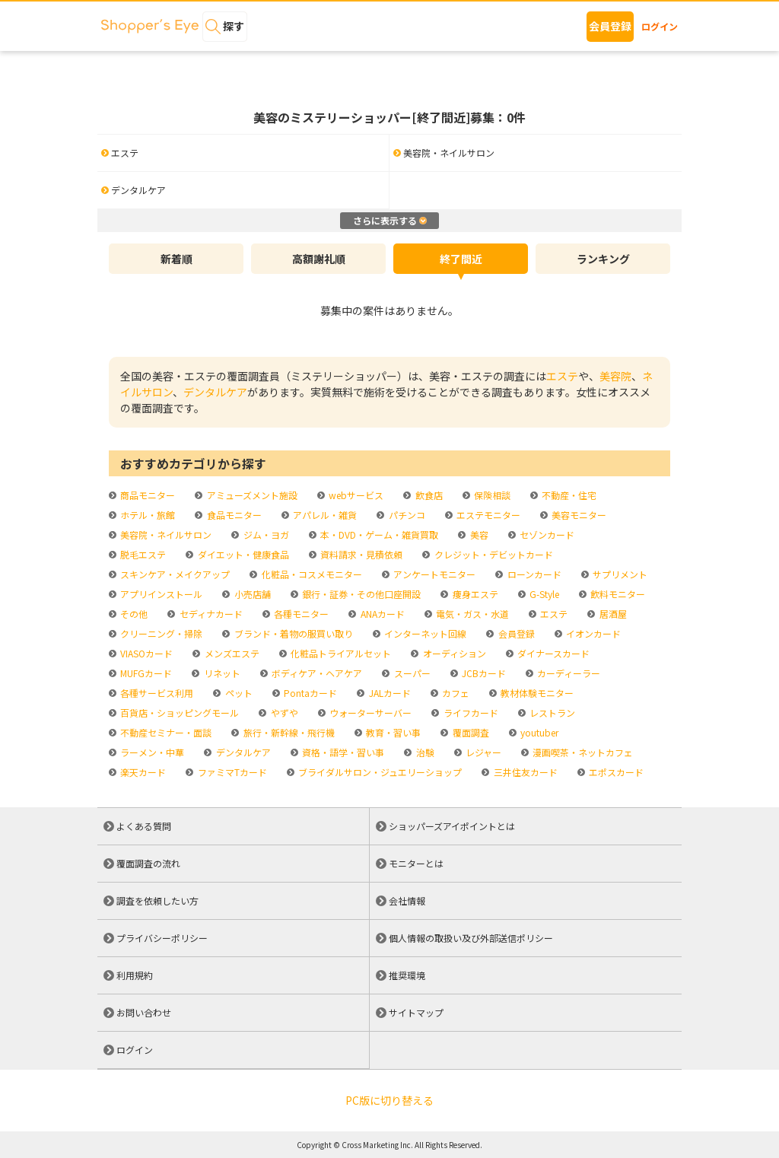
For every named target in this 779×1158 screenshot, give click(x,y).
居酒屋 (612, 613)
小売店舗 (251, 593)
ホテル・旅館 (146, 514)
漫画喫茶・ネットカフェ (581, 752)
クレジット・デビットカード (492, 554)
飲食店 (428, 494)
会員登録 (610, 25)
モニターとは (416, 863)
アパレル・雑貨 (324, 514)
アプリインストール (160, 593)
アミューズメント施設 (251, 494)
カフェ (454, 692)
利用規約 (134, 975)
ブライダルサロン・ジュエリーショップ (379, 771)
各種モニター (300, 613)
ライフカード (469, 712)
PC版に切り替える (389, 1100)
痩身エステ (474, 593)
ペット (238, 692)
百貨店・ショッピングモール (178, 712)
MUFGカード (145, 672)
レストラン (551, 712)
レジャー (482, 752)
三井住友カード (524, 771)
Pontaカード (309, 692)
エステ (562, 375)
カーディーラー (567, 672)
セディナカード (210, 613)
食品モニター (233, 514)
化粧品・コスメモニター (310, 574)
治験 (424, 752)
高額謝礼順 (318, 258)
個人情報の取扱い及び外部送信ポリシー (471, 937)
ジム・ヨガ (265, 534)
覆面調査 (469, 732)
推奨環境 (407, 975)
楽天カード (142, 771)
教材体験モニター (536, 692)
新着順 (176, 258)
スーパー (411, 672)
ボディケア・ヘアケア (315, 672)
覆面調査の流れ (148, 863)
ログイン (659, 26)
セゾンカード (545, 534)
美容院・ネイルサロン (164, 534)
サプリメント (618, 574)
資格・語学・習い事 (342, 752)
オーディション (453, 653)
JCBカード (482, 672)
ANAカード (381, 613)
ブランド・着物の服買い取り (292, 633)
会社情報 (407, 900)
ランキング (603, 258)
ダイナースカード (552, 653)
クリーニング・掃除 (160, 633)
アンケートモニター (433, 574)
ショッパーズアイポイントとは (452, 825)
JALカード (389, 692)
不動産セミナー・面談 (164, 732)
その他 (133, 613)
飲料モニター (616, 593)
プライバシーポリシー (162, 937)
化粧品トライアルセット (339, 653)
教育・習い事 (392, 732)
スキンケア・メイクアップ (174, 574)
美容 (478, 534)
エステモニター (487, 514)
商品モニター (146, 494)
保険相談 (491, 494)
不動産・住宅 (567, 494)
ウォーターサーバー (369, 712)
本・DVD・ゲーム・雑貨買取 (378, 534)
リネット (221, 672)
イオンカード (592, 633)
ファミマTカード (231, 771)
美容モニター (577, 514)
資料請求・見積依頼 (360, 554)
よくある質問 (143, 825)
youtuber (538, 732)
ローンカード (533, 574)
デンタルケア (215, 391)
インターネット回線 (424, 633)
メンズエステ (230, 653)
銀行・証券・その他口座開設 (360, 593)
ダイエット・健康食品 (242, 554)
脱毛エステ (142, 554)
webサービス (354, 494)
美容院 (615, 375)
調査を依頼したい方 (157, 900)
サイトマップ (416, 1012)
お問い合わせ (143, 1012)
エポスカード (615, 771)
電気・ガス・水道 (471, 613)
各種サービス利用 (155, 692)
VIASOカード (145, 653)
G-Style (543, 593)
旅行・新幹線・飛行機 (288, 732)
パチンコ (405, 514)
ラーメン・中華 (151, 752)
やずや (283, 712)
